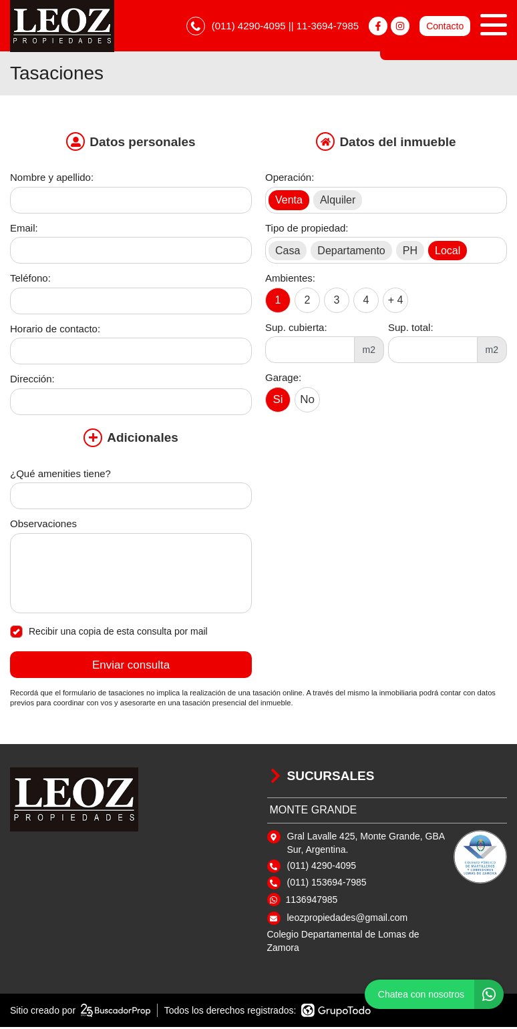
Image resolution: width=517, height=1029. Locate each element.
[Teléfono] (131, 303)
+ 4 (395, 301)
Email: (24, 230)
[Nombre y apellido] (131, 202)
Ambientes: (290, 280)
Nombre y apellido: (52, 179)
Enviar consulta (131, 667)
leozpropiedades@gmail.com (347, 919)
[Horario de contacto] (131, 353)
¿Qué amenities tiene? (60, 475)
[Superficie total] (433, 351)
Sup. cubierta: (296, 329)
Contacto (445, 26)
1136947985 (312, 901)
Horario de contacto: (55, 330)
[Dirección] (131, 403)
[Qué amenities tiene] (131, 497)
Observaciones (43, 525)
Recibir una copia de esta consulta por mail (109, 633)
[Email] (131, 252)
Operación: (289, 179)
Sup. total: (411, 329)
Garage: (283, 379)
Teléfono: (30, 280)
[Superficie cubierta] (310, 351)
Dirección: (32, 380)
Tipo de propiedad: (307, 230)
